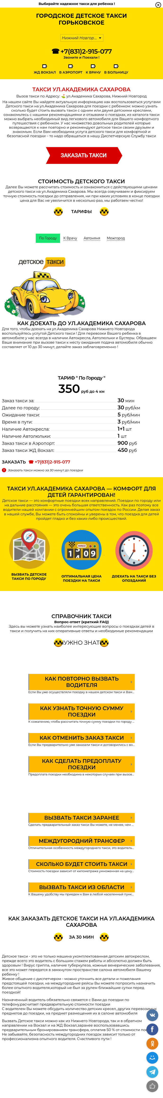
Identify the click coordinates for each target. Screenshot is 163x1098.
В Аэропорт (70, 72)
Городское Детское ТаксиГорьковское (81, 19)
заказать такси (83, 155)
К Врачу (93, 72)
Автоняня (92, 238)
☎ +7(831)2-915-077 (81, 51)
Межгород (116, 238)
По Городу (48, 238)
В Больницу (116, 72)
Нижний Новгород (80, 38)
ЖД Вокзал (45, 72)
